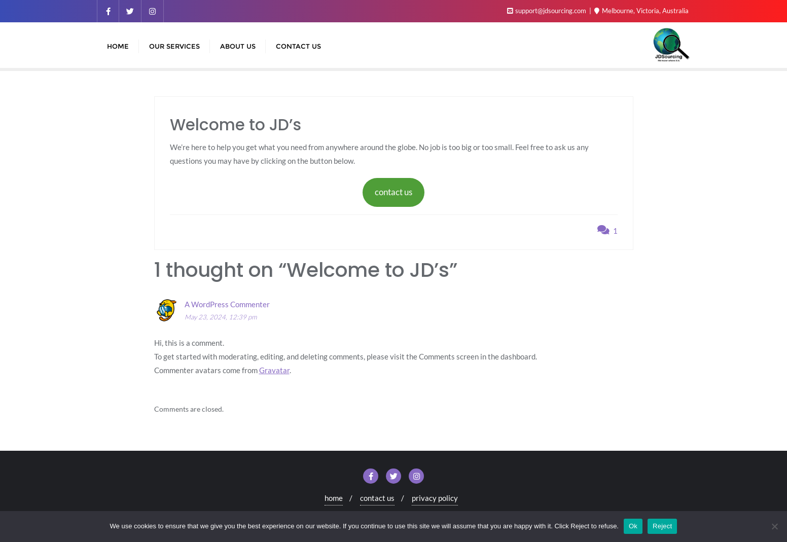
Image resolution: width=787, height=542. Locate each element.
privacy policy (435, 497)
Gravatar (274, 370)
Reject (662, 526)
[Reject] (774, 526)
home (334, 497)
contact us (393, 192)
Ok (633, 526)
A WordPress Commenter (227, 304)
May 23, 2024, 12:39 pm (221, 317)
